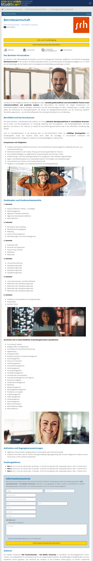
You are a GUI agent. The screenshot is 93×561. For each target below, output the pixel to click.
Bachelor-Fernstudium (15, 9)
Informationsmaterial (15, 523)
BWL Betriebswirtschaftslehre (36, 9)
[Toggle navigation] (90, 3)
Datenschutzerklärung (16, 538)
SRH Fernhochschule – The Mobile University (21, 25)
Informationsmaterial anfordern (46, 44)
